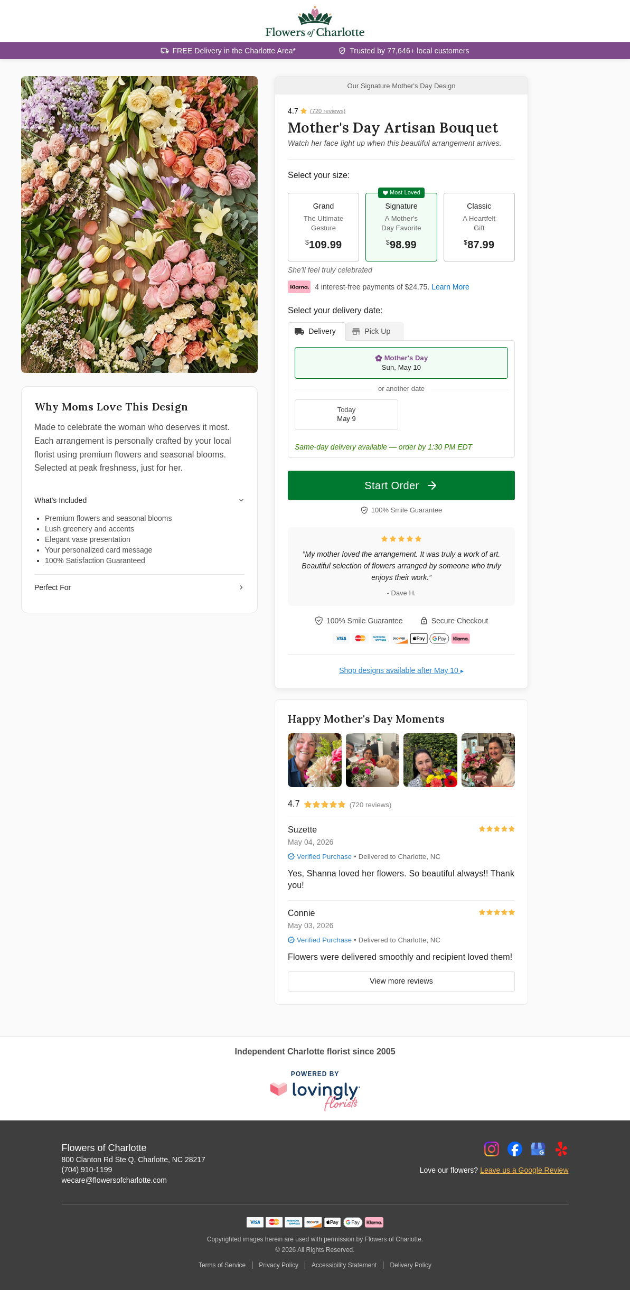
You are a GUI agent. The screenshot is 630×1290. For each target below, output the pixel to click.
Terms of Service (222, 1265)
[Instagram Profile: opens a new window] (491, 1149)
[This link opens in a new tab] (315, 1091)
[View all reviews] (316, 111)
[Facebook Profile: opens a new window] (514, 1149)
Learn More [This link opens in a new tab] (450, 287)
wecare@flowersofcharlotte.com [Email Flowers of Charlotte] (114, 1180)
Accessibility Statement (344, 1265)
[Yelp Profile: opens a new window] (561, 1149)
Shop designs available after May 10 (401, 670)
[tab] (317, 331)
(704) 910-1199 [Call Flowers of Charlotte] (87, 1169)
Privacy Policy (278, 1265)
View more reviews (401, 981)
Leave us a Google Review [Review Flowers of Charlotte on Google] (524, 1170)
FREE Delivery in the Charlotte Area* (234, 50)
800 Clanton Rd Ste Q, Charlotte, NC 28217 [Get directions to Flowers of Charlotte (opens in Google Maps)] (133, 1159)
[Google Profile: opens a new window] (538, 1149)
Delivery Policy (410, 1265)
